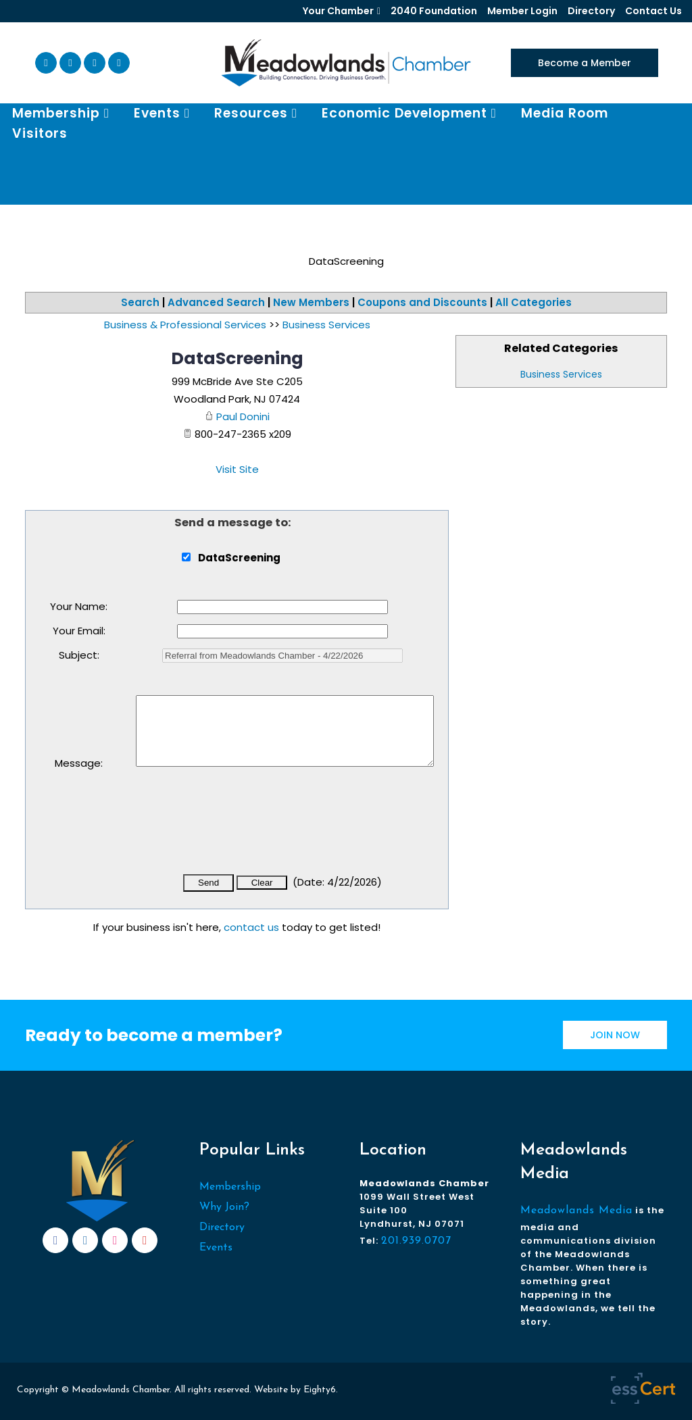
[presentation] (238, 829)
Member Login (522, 11)
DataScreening (237, 358)
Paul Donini (243, 416)
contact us (251, 927)
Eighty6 (319, 1390)
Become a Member (584, 63)
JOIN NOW (615, 1035)
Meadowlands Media (576, 1210)
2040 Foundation (434, 11)
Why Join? (224, 1207)
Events (215, 1247)
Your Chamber (338, 11)
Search (140, 302)
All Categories (533, 302)
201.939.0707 (416, 1241)
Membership (230, 1187)
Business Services (561, 374)
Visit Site (237, 469)
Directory (591, 11)
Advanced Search (216, 302)
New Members (311, 302)
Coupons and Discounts (422, 302)
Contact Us (653, 11)
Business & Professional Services (185, 325)
